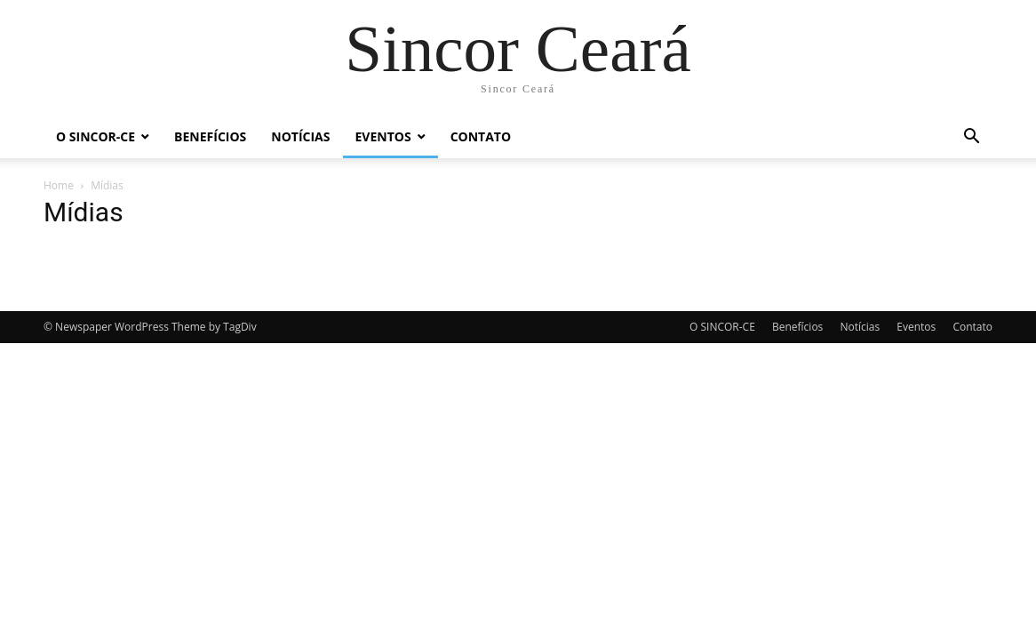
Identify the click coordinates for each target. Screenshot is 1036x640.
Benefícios (210, 136)
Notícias (300, 136)
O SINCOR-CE (95, 136)
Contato (480, 136)
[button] (971, 138)
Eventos (383, 136)
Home (59, 185)
